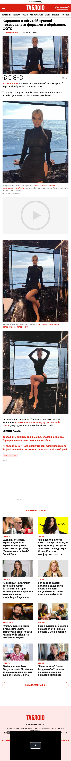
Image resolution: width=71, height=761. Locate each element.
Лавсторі (56, 15)
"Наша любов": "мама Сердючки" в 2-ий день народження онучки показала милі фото (51, 670)
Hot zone (66, 15)
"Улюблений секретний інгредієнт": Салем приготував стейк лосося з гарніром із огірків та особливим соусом (17, 632)
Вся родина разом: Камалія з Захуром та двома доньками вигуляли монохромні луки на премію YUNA (50, 588)
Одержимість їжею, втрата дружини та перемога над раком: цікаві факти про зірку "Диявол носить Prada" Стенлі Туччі (16, 547)
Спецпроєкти (26, 740)
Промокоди (63, 740)
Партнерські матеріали (44, 740)
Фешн (25, 15)
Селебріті (6, 15)
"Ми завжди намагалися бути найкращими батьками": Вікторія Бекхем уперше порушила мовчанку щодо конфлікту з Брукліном (18, 590)
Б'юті (47, 15)
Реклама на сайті (10, 740)
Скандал (16, 15)
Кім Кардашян (11, 83)
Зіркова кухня (36, 15)
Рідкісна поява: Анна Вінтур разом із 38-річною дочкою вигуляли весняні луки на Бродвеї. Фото (18, 670)
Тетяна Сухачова (10, 33)
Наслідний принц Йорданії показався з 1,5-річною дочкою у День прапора (53, 629)
